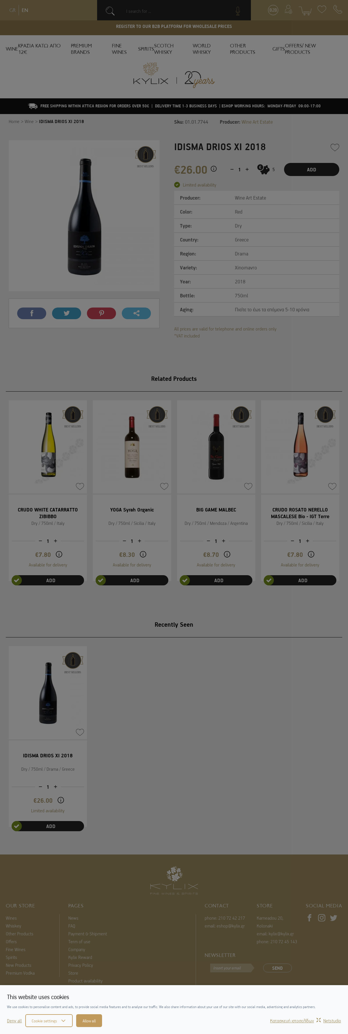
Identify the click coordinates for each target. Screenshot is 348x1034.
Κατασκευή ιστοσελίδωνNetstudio (305, 1021)
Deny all (14, 1021)
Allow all (89, 1020)
